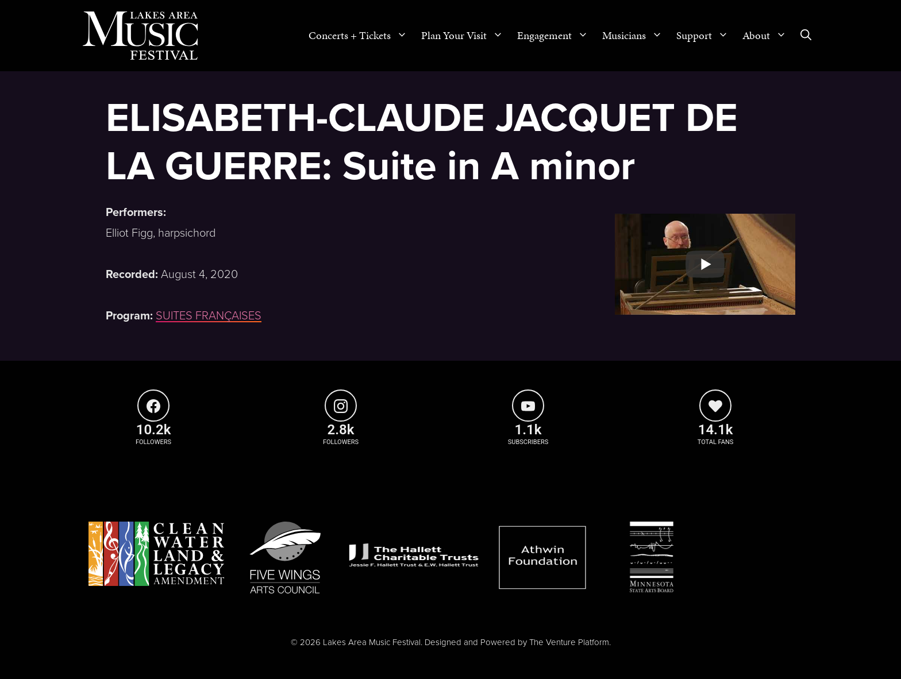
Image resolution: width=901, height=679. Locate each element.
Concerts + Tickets (361, 35)
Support (706, 35)
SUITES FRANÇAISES (208, 316)
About (768, 35)
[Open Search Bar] (806, 35)
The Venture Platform (569, 642)
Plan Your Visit (465, 35)
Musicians (635, 35)
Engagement (556, 35)
